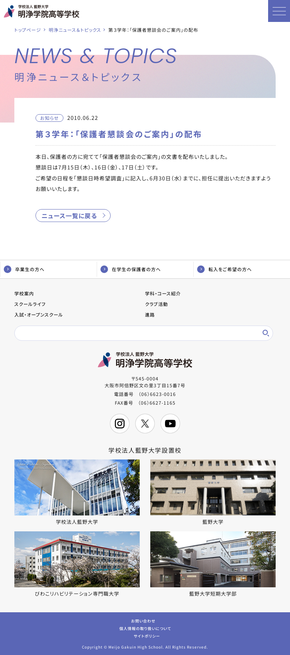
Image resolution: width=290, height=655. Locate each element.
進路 (150, 314)
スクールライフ (30, 304)
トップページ (27, 29)
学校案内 (24, 293)
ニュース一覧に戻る (69, 215)
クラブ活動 (156, 304)
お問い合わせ (143, 620)
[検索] (138, 333)
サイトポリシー (147, 635)
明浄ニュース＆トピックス (75, 29)
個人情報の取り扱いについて (145, 628)
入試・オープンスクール (38, 314)
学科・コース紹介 (163, 293)
